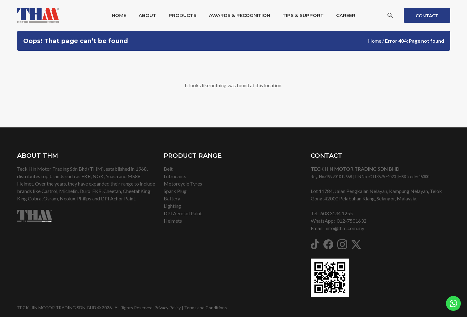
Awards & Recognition (239, 15)
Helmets (173, 221)
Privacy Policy (167, 307)
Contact (427, 16)
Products (183, 15)
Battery (172, 198)
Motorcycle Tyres (183, 183)
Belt (168, 169)
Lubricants (175, 176)
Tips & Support (303, 15)
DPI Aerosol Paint (183, 213)
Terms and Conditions (205, 307)
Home (119, 15)
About (147, 15)
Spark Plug (175, 191)
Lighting (172, 206)
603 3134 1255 (336, 213)
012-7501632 (351, 221)
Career (345, 15)
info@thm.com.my (345, 228)
